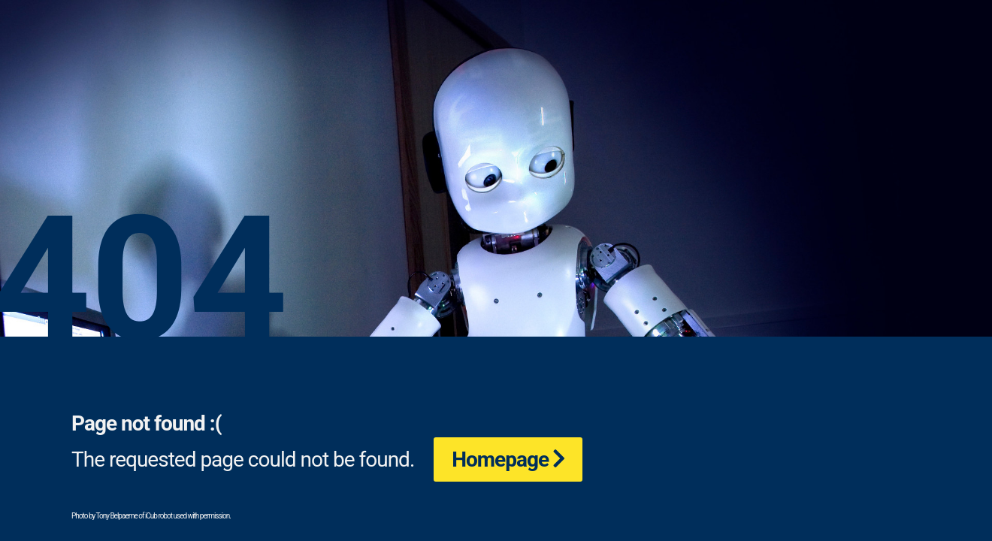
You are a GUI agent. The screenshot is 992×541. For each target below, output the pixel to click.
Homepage (500, 459)
